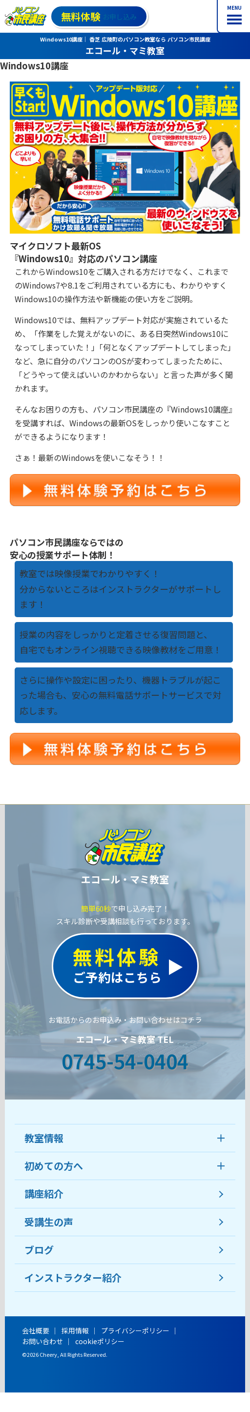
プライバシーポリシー (135, 1330)
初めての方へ (53, 1166)
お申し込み (99, 16)
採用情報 (75, 1330)
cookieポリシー (100, 1341)
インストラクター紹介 (73, 1277)
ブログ (39, 1250)
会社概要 (35, 1330)
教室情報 (43, 1138)
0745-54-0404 (125, 1061)
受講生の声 (48, 1222)
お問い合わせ (42, 1341)
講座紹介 (43, 1193)
